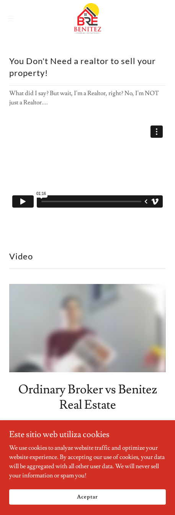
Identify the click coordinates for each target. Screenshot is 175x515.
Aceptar (87, 496)
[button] (15, 18)
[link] (87, 18)
